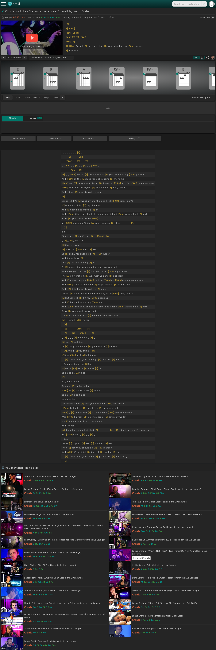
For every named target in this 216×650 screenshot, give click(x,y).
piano (17, 98)
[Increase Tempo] (24, 58)
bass (56, 98)
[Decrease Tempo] (3, 58)
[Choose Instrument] (62, 97)
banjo (46, 98)
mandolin (36, 98)
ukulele (27, 98)
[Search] (204, 4)
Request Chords (141, 558)
